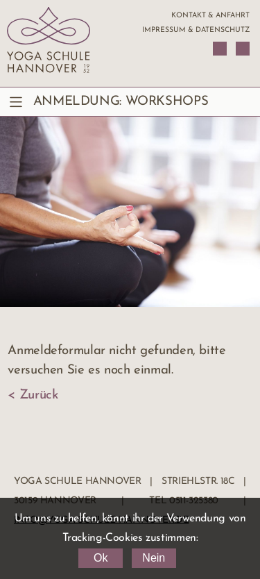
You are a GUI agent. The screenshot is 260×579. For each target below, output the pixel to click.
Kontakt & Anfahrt (210, 15)
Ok (100, 558)
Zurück (38, 395)
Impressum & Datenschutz (196, 30)
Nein (153, 558)
